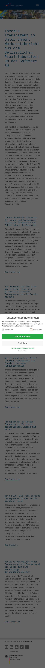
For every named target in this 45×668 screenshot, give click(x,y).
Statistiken (36, 330)
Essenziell (7, 330)
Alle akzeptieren (22, 336)
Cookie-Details (22, 351)
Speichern (22, 343)
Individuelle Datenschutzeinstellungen (22, 348)
